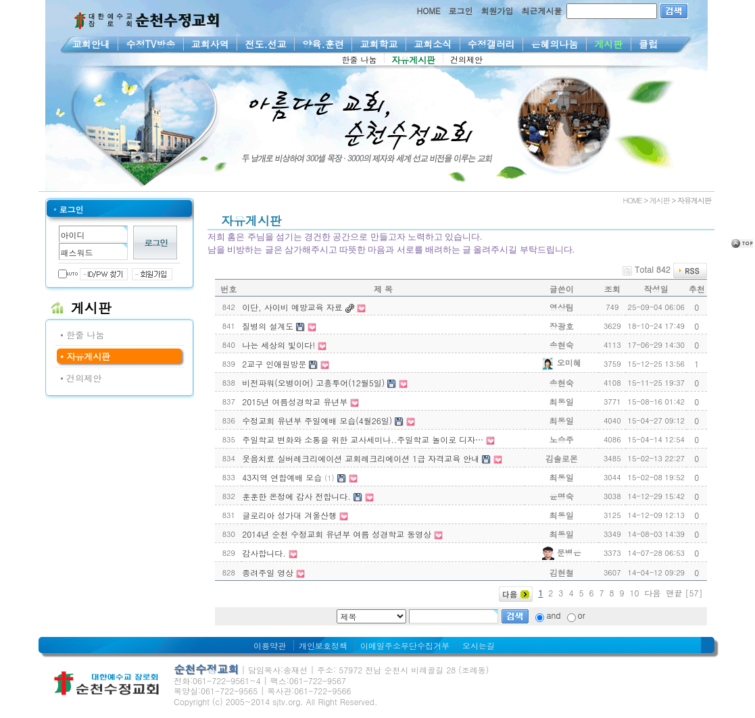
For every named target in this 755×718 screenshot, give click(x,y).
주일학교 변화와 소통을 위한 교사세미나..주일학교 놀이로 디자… (362, 439)
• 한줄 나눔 (82, 334)
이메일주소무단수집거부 (404, 645)
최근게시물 (542, 10)
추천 (697, 288)
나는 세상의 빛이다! (278, 345)
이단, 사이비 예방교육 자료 (292, 307)
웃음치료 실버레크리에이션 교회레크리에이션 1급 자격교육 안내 (360, 458)
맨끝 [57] (684, 592)
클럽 (648, 44)
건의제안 (466, 59)
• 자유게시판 (85, 356)
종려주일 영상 (267, 572)
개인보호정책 (323, 645)
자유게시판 (413, 59)
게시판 (608, 44)
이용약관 (269, 645)
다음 (652, 592)
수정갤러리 (492, 44)
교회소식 (433, 44)
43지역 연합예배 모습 (282, 477)
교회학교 (379, 44)
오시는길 (478, 645)
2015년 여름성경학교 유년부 (294, 401)
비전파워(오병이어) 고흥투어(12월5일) (313, 382)
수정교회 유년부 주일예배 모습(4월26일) (317, 420)
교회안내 (91, 44)
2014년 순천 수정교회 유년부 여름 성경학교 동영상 (336, 534)
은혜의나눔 (555, 44)
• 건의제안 (80, 377)
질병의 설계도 (267, 326)
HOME (429, 10)
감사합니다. (264, 553)
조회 (612, 288)
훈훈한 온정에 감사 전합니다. (296, 496)
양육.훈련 (323, 44)
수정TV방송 (150, 44)
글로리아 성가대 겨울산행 (289, 515)
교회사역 (210, 44)
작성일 (656, 288)
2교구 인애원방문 (274, 363)
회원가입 (497, 10)
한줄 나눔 (360, 59)
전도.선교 (266, 44)
